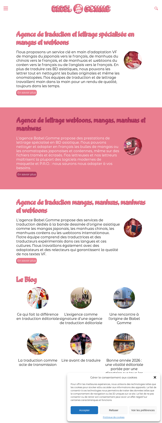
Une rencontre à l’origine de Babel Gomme (124, 306)
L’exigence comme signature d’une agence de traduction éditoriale (80, 306)
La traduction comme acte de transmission (37, 350)
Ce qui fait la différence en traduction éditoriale (37, 304)
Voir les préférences (143, 410)
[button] (155, 377)
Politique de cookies (113, 417)
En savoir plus (27, 92)
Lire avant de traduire (81, 347)
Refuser (113, 410)
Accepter (84, 410)
